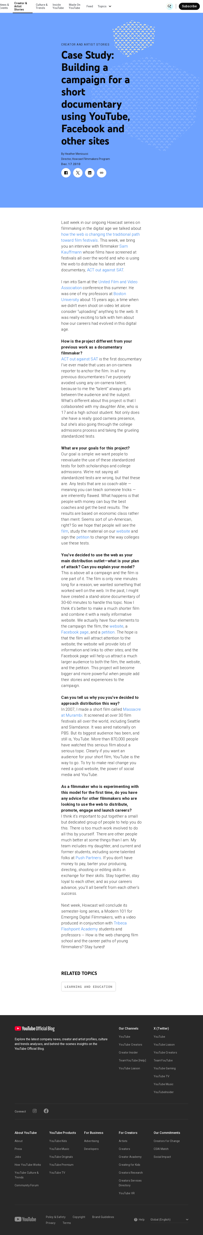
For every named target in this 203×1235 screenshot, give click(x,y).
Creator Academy (130, 1156)
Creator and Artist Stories (85, 44)
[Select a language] (169, 1220)
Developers (91, 1148)
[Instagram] (34, 1111)
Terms (67, 1223)
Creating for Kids (129, 1164)
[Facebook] (46, 1111)
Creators (124, 1148)
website (123, 531)
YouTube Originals (61, 1156)
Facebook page (75, 632)
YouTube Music (163, 1084)
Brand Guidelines (103, 1217)
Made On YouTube (126, 6)
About (19, 1141)
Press (18, 1148)
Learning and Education (88, 987)
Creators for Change (167, 1141)
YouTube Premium (61, 1164)
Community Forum (27, 1185)
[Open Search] (169, 6)
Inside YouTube (109, 6)
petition (83, 537)
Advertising (91, 1141)
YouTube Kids (58, 1141)
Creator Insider (128, 1052)
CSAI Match (161, 1148)
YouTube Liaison (129, 1068)
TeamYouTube (163, 1060)
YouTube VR (127, 1193)
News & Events (55, 6)
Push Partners (88, 857)
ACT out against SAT (105, 270)
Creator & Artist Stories (72, 6)
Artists (123, 1141)
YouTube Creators (130, 1044)
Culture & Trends (93, 6)
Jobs (18, 1156)
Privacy (50, 1223)
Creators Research (131, 1172)
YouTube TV (162, 1076)
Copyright (79, 1217)
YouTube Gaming (165, 1068)
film (64, 531)
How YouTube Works (28, 1164)
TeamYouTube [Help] (132, 1060)
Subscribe (189, 6)
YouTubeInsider (164, 1092)
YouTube (124, 1036)
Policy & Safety (56, 1217)
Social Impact (162, 1156)
